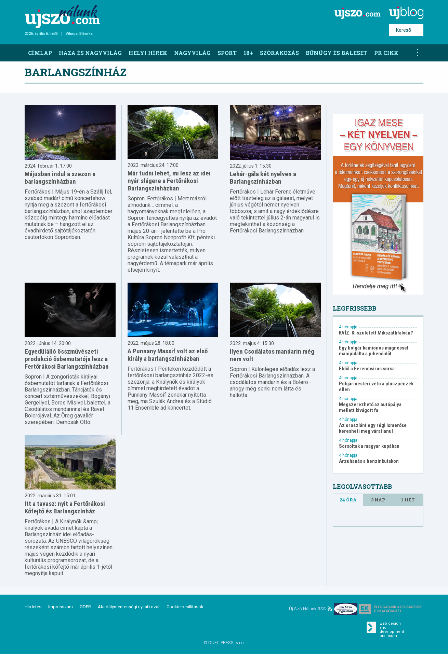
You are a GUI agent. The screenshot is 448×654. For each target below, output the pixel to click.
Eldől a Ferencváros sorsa (367, 369)
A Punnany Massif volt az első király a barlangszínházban (168, 354)
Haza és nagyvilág (90, 52)
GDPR (85, 606)
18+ (248, 52)
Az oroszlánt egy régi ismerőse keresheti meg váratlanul (373, 428)
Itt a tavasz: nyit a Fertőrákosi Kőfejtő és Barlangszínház (65, 507)
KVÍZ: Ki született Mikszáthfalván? (376, 333)
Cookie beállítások (185, 606)
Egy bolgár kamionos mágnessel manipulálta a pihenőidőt (373, 351)
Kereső (403, 30)
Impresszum (60, 606)
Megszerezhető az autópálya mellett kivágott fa (370, 407)
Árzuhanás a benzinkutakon (369, 461)
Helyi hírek (148, 52)
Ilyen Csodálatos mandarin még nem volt (272, 355)
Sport (227, 52)
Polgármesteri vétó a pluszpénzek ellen (376, 387)
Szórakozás (279, 52)
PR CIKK (386, 52)
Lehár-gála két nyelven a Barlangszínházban (263, 177)
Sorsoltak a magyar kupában (369, 446)
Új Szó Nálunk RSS (310, 608)
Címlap (40, 52)
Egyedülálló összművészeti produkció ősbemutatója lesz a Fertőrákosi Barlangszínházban (67, 358)
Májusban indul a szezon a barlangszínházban (60, 177)
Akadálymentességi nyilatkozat (129, 606)
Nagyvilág (192, 52)
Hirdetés (33, 606)
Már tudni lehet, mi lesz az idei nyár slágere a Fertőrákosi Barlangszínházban (169, 180)
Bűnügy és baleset (336, 52)
